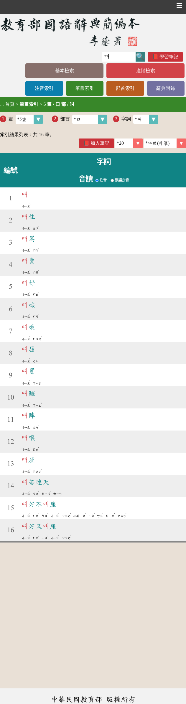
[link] (165, 143)
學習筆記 (168, 56)
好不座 (39, 504)
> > (37, 104)
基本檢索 (64, 70)
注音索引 (44, 88)
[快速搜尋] (119, 57)
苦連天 (35, 482)
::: (2, 104)
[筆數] (129, 143)
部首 (83, 119)
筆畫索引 (84, 88)
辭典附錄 (165, 88)
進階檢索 (145, 70)
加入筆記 (99, 143)
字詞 (139, 119)
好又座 (39, 526)
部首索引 (125, 88)
